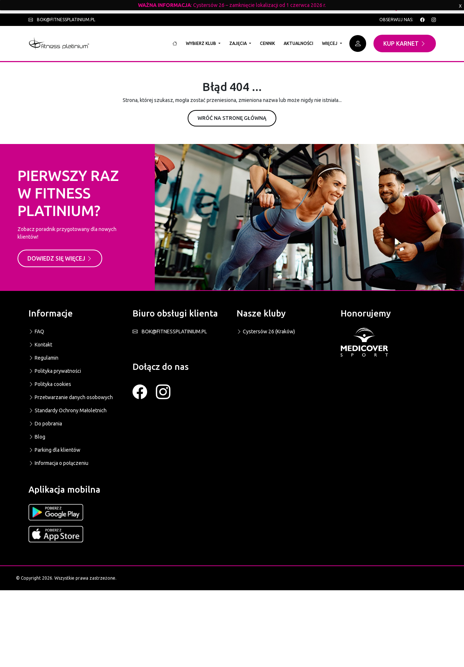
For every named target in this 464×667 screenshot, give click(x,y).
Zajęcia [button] (238, 43)
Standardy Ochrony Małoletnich (67, 410)
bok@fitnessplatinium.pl (61, 19)
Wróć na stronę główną (232, 118)
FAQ (36, 331)
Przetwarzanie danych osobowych (70, 397)
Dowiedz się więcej (59, 258)
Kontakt (40, 345)
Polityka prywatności (54, 371)
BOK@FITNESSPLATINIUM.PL (170, 331)
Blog (36, 437)
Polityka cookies (49, 384)
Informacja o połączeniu (58, 463)
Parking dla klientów (54, 450)
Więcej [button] (330, 43)
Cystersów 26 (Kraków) (266, 331)
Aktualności (298, 43)
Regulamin (43, 358)
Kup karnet (404, 43)
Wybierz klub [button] (201, 43)
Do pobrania (45, 424)
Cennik (267, 43)
